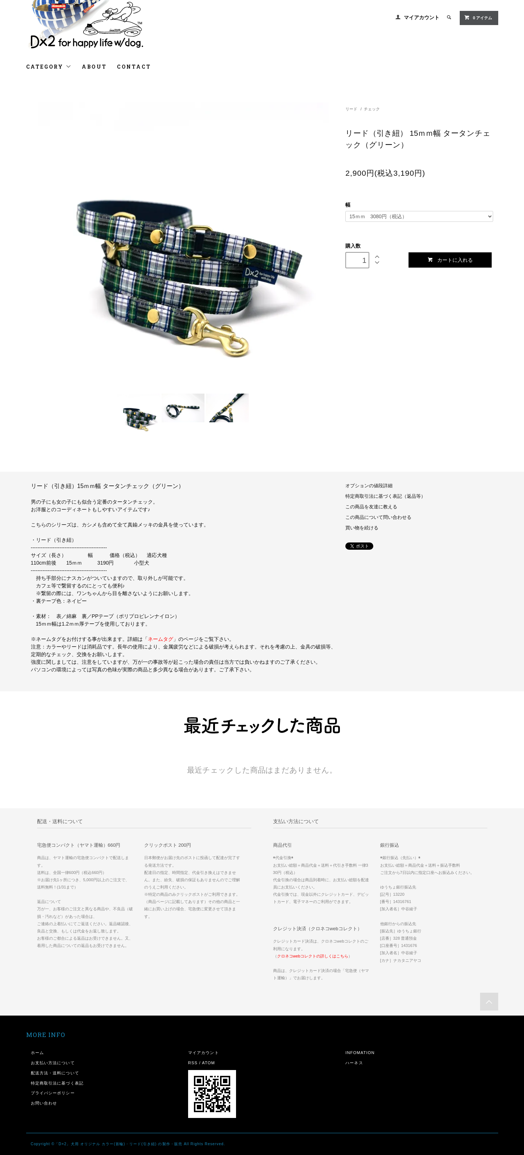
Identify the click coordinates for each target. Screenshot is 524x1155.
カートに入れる (450, 260)
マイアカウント (421, 17)
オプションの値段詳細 (369, 485)
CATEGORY (49, 66)
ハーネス (354, 1063)
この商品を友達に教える (371, 506)
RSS (193, 1063)
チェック (372, 109)
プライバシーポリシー (53, 1093)
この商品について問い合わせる (378, 517)
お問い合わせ (44, 1103)
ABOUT (94, 66)
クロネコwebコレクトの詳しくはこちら (313, 956)
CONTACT (134, 66)
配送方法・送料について (55, 1073)
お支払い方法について (53, 1063)
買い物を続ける (361, 527)
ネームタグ (160, 639)
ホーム (37, 1052)
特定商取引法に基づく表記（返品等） (385, 496)
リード (351, 109)
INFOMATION (360, 1052)
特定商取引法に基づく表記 (57, 1083)
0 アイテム (478, 17)
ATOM (208, 1063)
